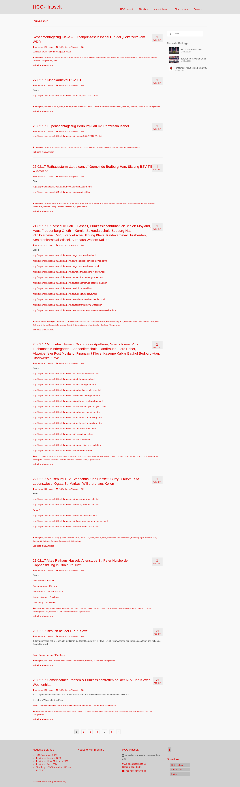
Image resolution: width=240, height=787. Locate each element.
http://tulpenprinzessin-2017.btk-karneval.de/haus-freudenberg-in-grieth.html (69, 272)
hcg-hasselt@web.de (134, 771)
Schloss (77, 325)
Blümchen (47, 57)
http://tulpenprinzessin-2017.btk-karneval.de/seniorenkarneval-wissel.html (67, 305)
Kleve (98, 57)
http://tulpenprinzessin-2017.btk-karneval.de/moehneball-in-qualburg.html (67, 417)
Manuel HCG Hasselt (45, 47)
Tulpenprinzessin (46, 61)
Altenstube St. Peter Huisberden (48, 591)
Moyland (144, 203)
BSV (53, 107)
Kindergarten (111, 538)
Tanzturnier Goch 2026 (47, 764)
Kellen (104, 538)
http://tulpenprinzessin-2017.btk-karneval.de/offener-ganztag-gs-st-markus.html (70, 521)
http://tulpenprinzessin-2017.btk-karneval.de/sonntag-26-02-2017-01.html (67, 136)
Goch (107, 456)
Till (147, 107)
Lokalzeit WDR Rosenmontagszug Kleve (52, 51)
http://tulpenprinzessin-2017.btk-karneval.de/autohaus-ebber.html (63, 379)
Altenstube (37, 608)
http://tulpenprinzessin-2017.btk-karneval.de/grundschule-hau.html (64, 255)
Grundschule (95, 321)
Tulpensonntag (121, 147)
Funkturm (62, 203)
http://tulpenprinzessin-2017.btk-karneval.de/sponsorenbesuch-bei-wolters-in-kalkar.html (74, 310)
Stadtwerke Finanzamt (58, 460)
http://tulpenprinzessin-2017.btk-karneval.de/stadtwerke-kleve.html (64, 428)
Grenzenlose (72, 711)
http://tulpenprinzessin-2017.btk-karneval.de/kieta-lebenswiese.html (65, 515)
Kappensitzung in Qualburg (46, 597)
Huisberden (128, 321)
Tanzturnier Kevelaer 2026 (193, 58)
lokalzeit (103, 57)
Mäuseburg (135, 538)
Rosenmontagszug (131, 57)
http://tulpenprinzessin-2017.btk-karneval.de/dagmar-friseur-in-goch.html (67, 445)
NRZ (130, 711)
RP (94, 661)
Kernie (152, 321)
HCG (81, 57)
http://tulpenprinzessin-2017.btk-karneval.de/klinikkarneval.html (62, 288)
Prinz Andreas (111, 57)
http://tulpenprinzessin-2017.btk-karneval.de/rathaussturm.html (62, 186)
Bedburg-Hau (38, 57)
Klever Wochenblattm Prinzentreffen (116, 711)
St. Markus (44, 541)
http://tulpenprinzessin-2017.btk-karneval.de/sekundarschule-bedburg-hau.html (70, 283)
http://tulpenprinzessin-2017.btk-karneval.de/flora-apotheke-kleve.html (66, 373)
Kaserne (140, 456)
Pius (157, 456)
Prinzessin (120, 57)
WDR (55, 61)
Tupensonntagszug (133, 147)
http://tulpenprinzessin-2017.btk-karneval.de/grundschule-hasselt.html (66, 266)
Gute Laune (89, 203)
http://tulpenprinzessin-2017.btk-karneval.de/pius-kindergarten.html (64, 384)
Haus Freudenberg (112, 321)
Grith (88, 321)
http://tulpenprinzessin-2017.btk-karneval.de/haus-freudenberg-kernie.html (68, 277)
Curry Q (36, 510)
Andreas (37, 711)
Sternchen (154, 57)
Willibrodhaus (76, 541)
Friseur (84, 456)
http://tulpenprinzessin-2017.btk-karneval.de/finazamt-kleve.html (63, 434)
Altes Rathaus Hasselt (43, 580)
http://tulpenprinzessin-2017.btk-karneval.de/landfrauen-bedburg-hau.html (68, 401)
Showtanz (146, 57)
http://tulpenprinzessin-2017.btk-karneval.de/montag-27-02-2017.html (65, 95)
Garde (57, 57)
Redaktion (88, 661)
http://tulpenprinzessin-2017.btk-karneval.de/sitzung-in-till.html (62, 192)
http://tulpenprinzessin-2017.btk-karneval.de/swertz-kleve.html (62, 439)
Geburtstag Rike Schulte (44, 602)
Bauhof (43, 456)
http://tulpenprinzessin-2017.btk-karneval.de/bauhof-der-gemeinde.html (66, 412)
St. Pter (59, 612)
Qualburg (148, 608)
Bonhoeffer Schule (70, 456)
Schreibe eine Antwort (43, 65)
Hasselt (76, 57)
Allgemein (74, 47)
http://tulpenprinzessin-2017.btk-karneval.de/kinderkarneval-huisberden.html (69, 299)
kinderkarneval (104, 107)
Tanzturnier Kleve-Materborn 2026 (191, 68)
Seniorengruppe (38, 612)
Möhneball (151, 456)
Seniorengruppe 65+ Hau (45, 586)
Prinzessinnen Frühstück (65, 325)
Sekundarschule (86, 325)
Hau (94, 608)
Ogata (142, 538)
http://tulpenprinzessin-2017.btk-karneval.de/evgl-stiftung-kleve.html (65, 294)
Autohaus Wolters (40, 321)
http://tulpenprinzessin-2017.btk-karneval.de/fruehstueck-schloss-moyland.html (70, 261)
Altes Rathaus (46, 608)
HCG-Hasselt (47, 7)
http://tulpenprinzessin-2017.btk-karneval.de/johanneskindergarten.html (66, 395)
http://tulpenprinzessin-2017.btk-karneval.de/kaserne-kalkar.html (63, 450)
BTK (53, 57)
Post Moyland (37, 460)
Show (140, 57)
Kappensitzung (119, 608)
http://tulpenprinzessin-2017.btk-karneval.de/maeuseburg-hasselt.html (66, 499)
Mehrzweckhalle (115, 107)
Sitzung (53, 207)
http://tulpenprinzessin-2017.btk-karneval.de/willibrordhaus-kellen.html (66, 526)
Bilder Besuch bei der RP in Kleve (49, 655)
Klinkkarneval (37, 325)
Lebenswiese (125, 538)
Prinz (135, 711)
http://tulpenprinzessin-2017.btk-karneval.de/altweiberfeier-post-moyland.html (69, 406)
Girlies (71, 57)
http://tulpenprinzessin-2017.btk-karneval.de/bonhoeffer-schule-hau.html (67, 390)
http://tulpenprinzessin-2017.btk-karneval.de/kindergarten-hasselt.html (66, 504)
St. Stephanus (53, 541)
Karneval (92, 57)
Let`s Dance (124, 203)
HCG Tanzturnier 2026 (191, 49)
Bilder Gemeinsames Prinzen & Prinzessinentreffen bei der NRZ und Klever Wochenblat (74, 705)
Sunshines (36, 61)
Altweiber (37, 456)
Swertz (85, 460)
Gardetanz (64, 57)
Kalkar (140, 321)
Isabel (86, 57)
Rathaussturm (37, 207)
